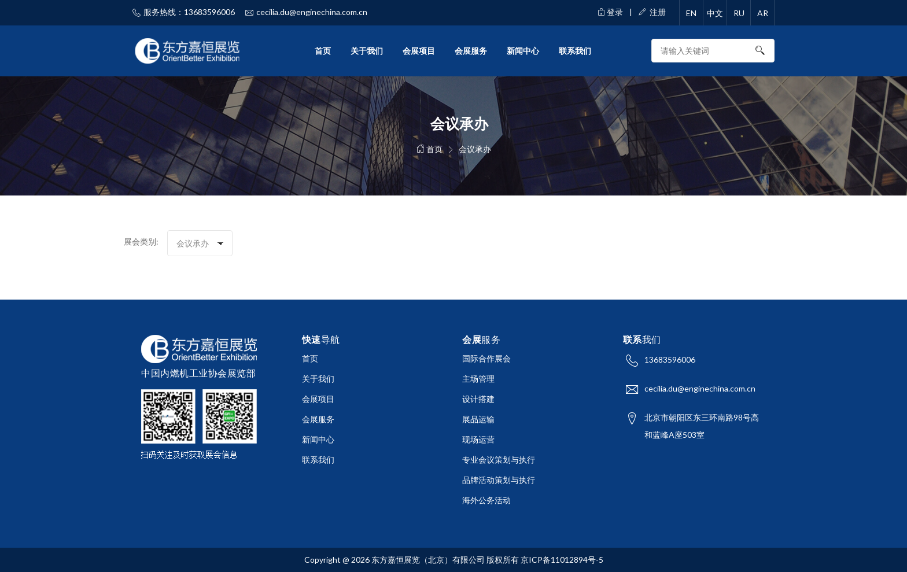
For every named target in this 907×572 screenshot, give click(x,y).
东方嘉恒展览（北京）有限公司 (428, 559)
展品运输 (478, 419)
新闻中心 (523, 51)
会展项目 (419, 51)
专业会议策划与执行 (498, 459)
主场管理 (478, 378)
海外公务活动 (486, 500)
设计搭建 (478, 399)
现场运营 (478, 439)
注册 (652, 12)
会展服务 (471, 51)
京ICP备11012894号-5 (562, 559)
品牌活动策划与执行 (498, 480)
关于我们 (367, 51)
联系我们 (575, 51)
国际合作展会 (486, 358)
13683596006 (669, 359)
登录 (610, 12)
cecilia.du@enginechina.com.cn (699, 388)
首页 (323, 51)
